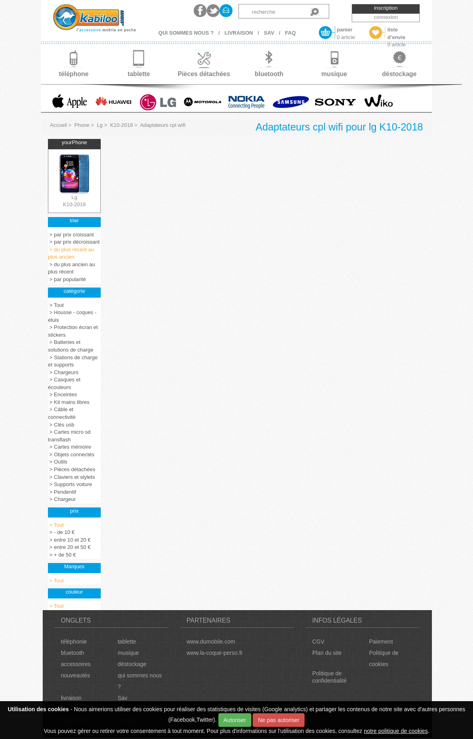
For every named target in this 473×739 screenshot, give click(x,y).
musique (128, 653)
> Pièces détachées (71, 469)
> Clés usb (61, 425)
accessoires (76, 664)
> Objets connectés (71, 454)
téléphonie (74, 641)
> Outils (57, 462)
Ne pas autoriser (278, 720)
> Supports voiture (70, 484)
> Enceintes (62, 394)
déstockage (132, 664)
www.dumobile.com (211, 641)
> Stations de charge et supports (73, 361)
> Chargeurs (63, 372)
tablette (127, 641)
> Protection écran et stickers (73, 331)
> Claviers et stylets (71, 477)
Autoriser (235, 720)
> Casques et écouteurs (64, 383)
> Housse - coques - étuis (72, 316)
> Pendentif (62, 492)
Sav (122, 698)
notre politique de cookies (396, 731)
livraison (71, 698)
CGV (318, 641)
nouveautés (75, 675)
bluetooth (72, 653)
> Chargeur (62, 499)
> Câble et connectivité (62, 413)
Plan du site (327, 653)
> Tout (56, 305)
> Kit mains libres (68, 402)
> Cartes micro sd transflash (69, 436)
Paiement (381, 641)
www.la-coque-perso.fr (215, 653)
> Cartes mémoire (69, 447)
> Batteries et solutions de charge (70, 346)
